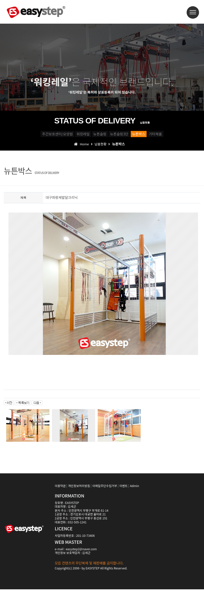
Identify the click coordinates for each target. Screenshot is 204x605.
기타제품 (102, 147)
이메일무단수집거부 (104, 501)
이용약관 (60, 501)
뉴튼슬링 (109, 136)
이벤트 (123, 501)
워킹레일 (73, 136)
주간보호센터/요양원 (28, 136)
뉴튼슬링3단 (147, 136)
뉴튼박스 (185, 136)
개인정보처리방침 (79, 501)
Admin (134, 501)
